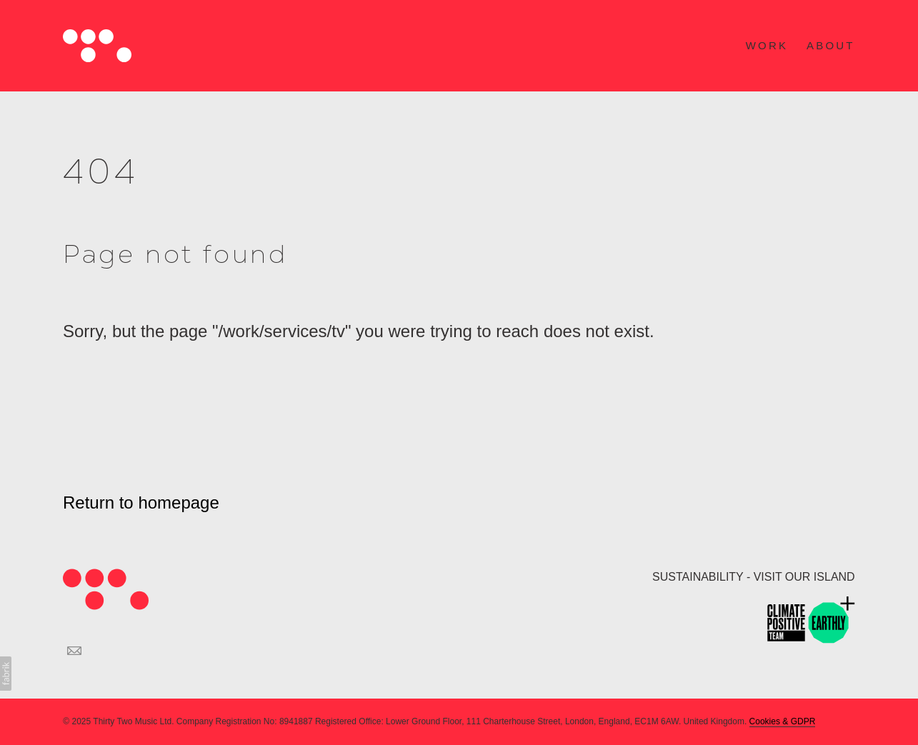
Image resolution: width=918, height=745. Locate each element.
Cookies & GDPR (782, 721)
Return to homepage (141, 502)
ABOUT (831, 45)
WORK (767, 45)
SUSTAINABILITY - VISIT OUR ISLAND (753, 577)
